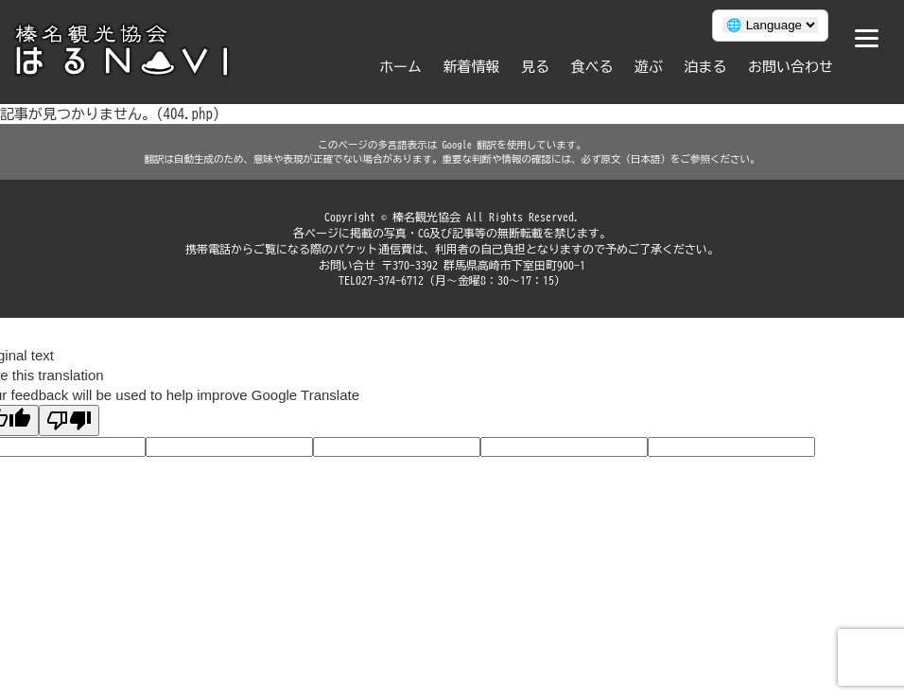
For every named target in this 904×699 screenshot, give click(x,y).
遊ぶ (649, 67)
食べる (592, 67)
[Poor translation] (69, 420)
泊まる (706, 67)
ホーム (400, 67)
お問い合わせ (790, 67)
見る (535, 67)
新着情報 (471, 67)
